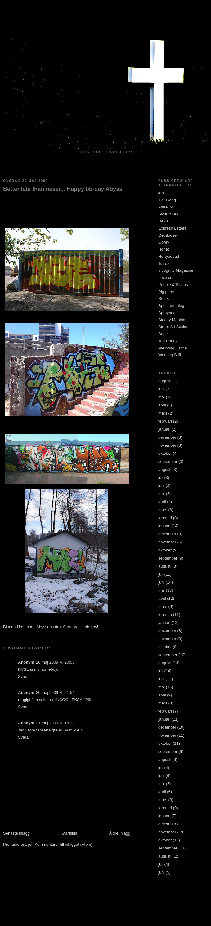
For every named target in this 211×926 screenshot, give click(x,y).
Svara (23, 676)
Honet (163, 249)
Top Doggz (167, 341)
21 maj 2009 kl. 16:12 (55, 723)
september (167, 461)
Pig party (166, 291)
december (167, 437)
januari (164, 429)
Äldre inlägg (119, 833)
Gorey (163, 242)
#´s (161, 193)
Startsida (69, 833)
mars (162, 413)
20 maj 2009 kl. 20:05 (55, 662)
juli (160, 477)
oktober (165, 453)
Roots (163, 298)
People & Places (173, 284)
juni (161, 389)
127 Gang (167, 200)
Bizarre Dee (169, 214)
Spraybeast (168, 312)
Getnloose (167, 235)
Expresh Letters (172, 228)
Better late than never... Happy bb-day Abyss (62, 189)
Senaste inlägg (16, 833)
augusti (164, 381)
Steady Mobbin (171, 320)
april (162, 405)
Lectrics (165, 277)
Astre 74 (165, 207)
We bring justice (172, 348)
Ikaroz (163, 263)
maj (161, 397)
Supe (163, 333)
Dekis (163, 221)
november (167, 445)
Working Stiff (169, 355)
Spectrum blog (171, 305)
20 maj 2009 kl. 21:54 (55, 692)
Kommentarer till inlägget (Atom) (63, 844)
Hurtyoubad (168, 256)
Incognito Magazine (175, 270)
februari (165, 421)
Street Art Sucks (172, 326)
